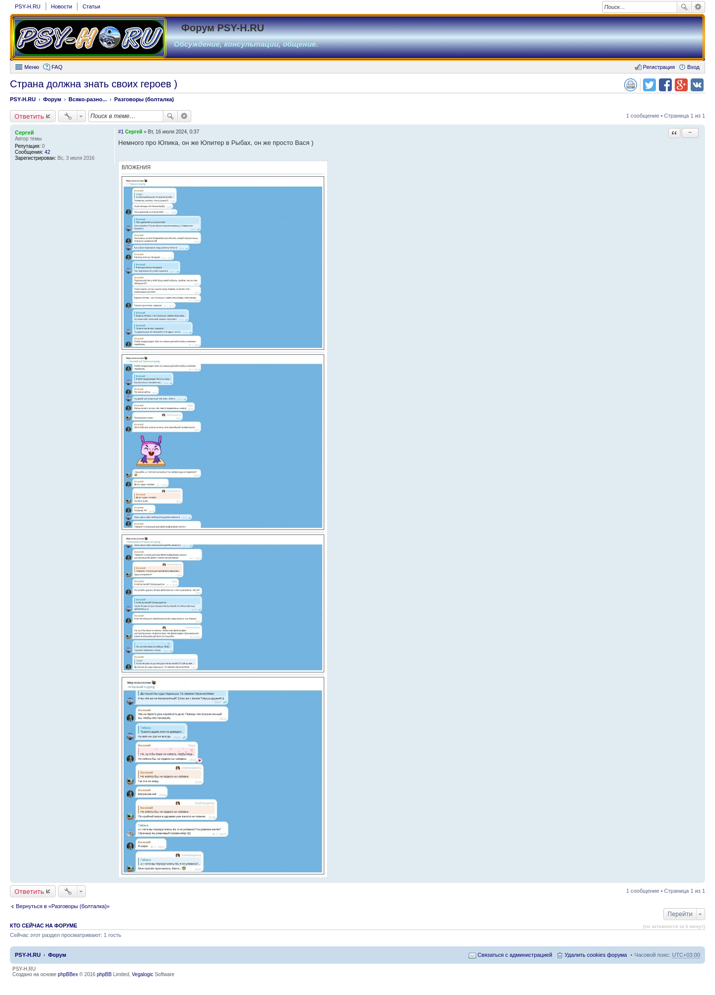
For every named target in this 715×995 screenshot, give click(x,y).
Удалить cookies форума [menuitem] (596, 955)
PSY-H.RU (28, 6)
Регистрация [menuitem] (659, 67)
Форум (57, 955)
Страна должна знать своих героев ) (93, 83)
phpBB (104, 974)
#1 (121, 131)
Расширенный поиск (698, 7)
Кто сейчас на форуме (43, 926)
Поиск (684, 7)
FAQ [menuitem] (57, 67)
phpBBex (68, 974)
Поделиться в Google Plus (681, 84)
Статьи (91, 6)
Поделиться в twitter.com (649, 84)
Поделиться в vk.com (697, 84)
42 (47, 152)
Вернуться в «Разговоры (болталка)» (63, 906)
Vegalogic (142, 974)
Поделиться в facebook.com (665, 84)
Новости (61, 6)
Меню (31, 67)
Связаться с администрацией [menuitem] (515, 955)
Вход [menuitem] (693, 67)
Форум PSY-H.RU (222, 27)
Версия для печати (630, 84)
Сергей (24, 132)
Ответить (29, 116)
